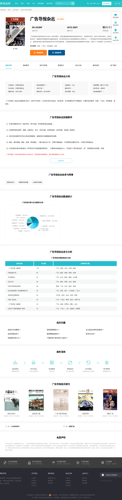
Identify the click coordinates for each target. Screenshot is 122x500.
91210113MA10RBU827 (45, 497)
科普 (28, 3)
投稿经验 (50, 483)
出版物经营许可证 (19, 443)
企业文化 (33, 480)
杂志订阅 (69, 473)
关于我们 (34, 473)
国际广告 (110, 413)
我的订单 (84, 478)
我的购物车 (106, 3)
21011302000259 (63, 495)
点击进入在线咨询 (111, 475)
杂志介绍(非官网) (26, 10)
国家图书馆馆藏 (23, 182)
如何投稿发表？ (13, 334)
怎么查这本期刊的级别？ (95, 330)
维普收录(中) (10, 182)
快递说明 (68, 483)
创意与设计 (12, 413)
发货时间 (68, 480)
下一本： (69, 426)
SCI (33, 3)
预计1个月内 (109, 27)
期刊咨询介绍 (51, 478)
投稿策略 (41, 3)
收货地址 (84, 480)
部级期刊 (61, 19)
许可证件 (33, 485)
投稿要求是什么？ (14, 338)
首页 (16, 3)
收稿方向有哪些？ (14, 330)
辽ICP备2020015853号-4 (41, 495)
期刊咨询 (50, 3)
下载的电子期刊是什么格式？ (57, 338)
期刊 (22, 3)
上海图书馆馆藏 (37, 182)
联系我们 (33, 483)
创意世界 (85, 413)
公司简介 (33, 478)
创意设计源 (36, 413)
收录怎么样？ (91, 334)
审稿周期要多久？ (53, 330)
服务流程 (50, 480)
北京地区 (15, 10)
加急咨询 (58, 53)
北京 (73, 85)
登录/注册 (117, 3)
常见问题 (68, 485)
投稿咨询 (40, 53)
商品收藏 (84, 483)
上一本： (12, 426)
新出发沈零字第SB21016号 (87, 495)
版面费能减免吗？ (53, 334)
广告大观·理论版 (61, 413)
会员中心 (68, 478)
